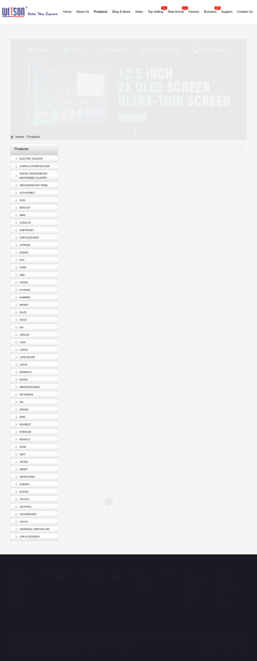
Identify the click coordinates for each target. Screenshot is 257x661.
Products (33, 136)
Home (20, 136)
